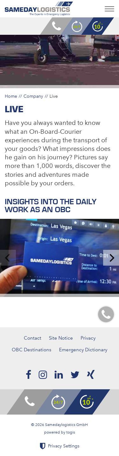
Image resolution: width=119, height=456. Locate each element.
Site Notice (61, 338)
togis (70, 432)
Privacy (88, 338)
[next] (111, 258)
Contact (32, 338)
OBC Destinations (31, 350)
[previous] (8, 258)
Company (33, 96)
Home (11, 96)
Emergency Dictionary (83, 350)
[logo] (39, 9)
